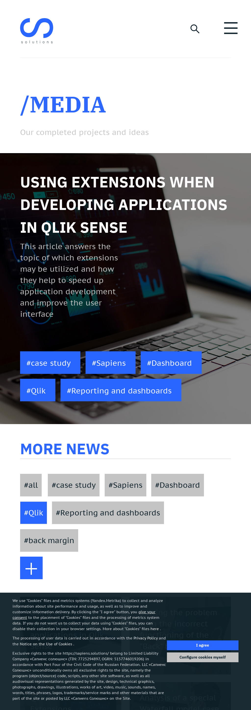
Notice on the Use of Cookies (46, 643)
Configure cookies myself (202, 657)
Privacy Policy (146, 638)
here (155, 628)
